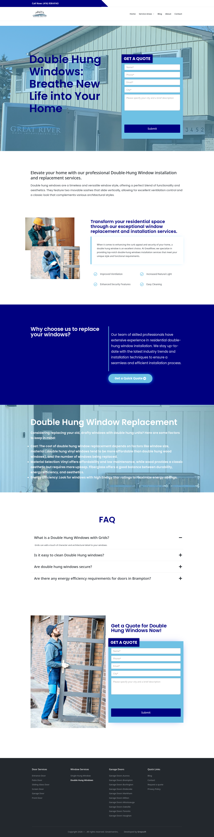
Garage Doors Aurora (119, 775)
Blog (150, 775)
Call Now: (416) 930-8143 (50, 3)
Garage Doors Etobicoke (120, 789)
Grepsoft (141, 831)
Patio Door (37, 780)
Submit (152, 128)
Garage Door (38, 793)
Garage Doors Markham (120, 793)
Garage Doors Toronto (119, 811)
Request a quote (155, 784)
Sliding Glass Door (40, 784)
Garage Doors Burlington (121, 784)
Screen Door (38, 789)
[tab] (107, 537)
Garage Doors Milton (119, 797)
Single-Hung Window (81, 775)
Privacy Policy (154, 789)
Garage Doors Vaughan (120, 815)
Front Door (37, 797)
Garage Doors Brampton (121, 780)
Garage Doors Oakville (119, 806)
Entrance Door (39, 775)
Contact (151, 780)
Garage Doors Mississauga (122, 802)
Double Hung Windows (82, 780)
